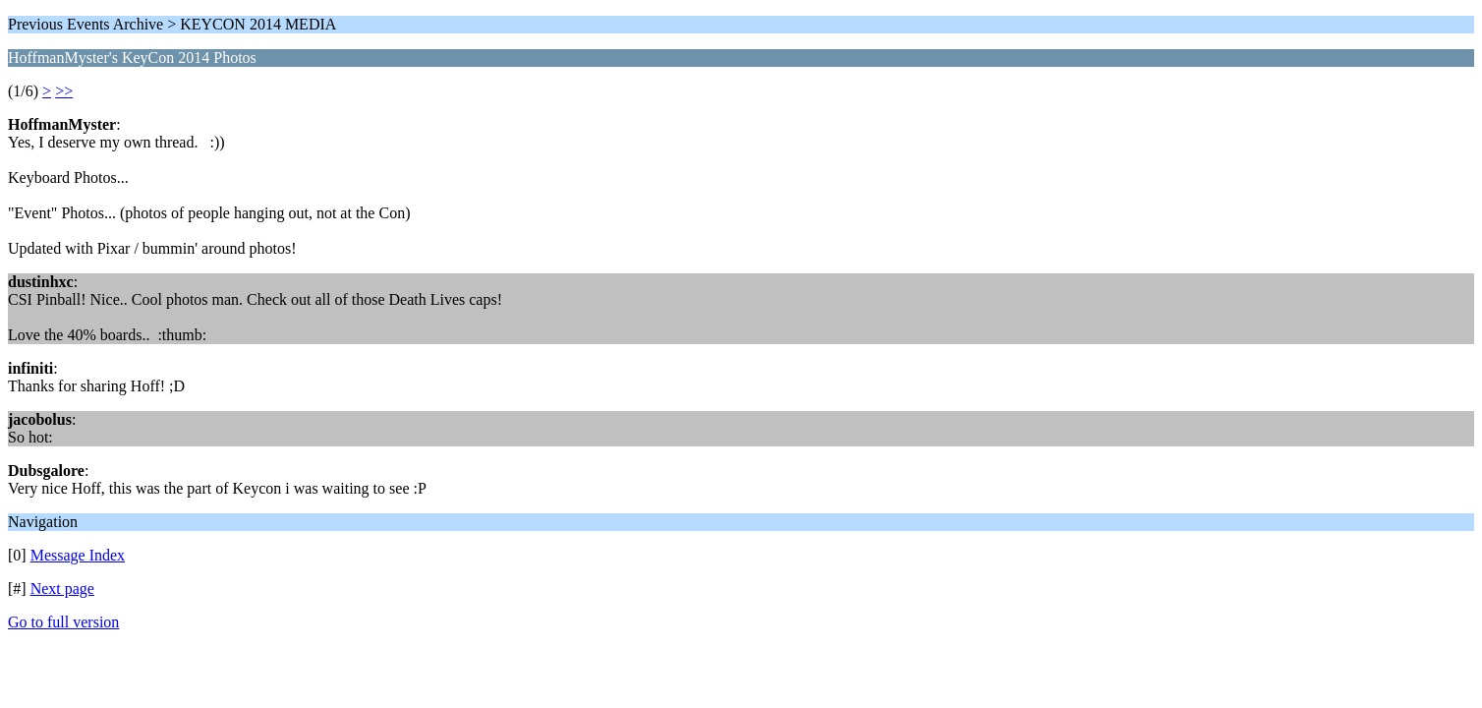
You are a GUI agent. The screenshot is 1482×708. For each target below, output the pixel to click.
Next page (62, 588)
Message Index (77, 555)
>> (64, 91)
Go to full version (63, 622)
